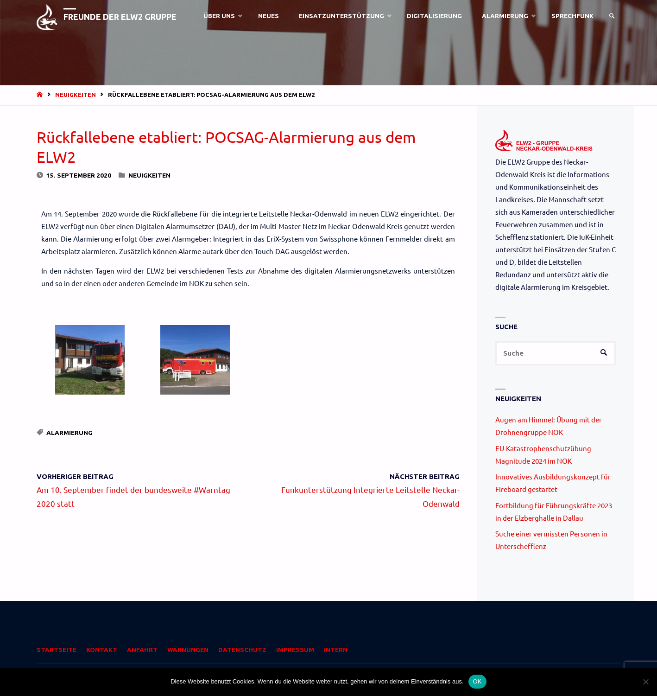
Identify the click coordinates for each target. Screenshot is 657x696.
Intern (335, 650)
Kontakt (101, 650)
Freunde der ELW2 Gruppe (121, 16)
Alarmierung (69, 432)
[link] (612, 16)
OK (477, 681)
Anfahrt (142, 650)
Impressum (295, 650)
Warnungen (187, 650)
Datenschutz (242, 650)
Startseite (56, 650)
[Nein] (645, 681)
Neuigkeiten (75, 94)
